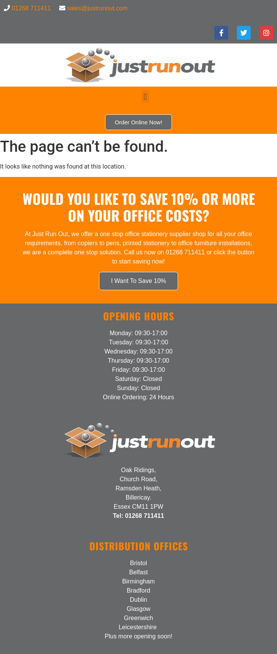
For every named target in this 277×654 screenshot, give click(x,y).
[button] (145, 96)
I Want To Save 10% (138, 281)
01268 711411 (30, 8)
